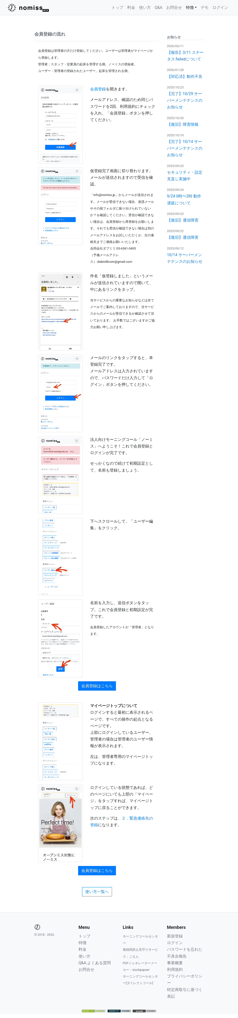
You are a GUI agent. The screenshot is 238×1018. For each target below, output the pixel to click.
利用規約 (175, 969)
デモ (205, 7)
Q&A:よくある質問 (95, 963)
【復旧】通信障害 (182, 220)
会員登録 (98, 89)
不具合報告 (177, 956)
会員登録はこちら (97, 685)
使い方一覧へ (97, 891)
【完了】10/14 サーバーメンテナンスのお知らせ (184, 148)
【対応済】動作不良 (184, 76)
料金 (131, 7)
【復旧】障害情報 (182, 124)
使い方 (145, 7)
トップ (117, 7)
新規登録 (175, 936)
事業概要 (175, 963)
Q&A (158, 7)
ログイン (220, 7)
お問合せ (174, 7)
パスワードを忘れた (184, 949)
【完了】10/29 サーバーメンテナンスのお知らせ (184, 100)
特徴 (82, 942)
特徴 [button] (190, 7)
